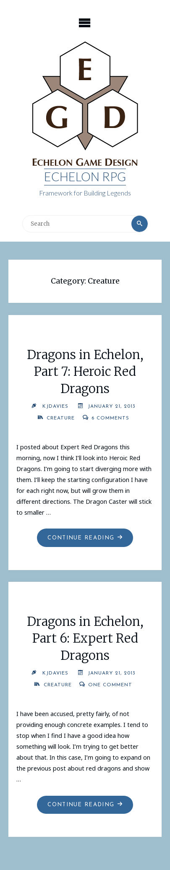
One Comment (110, 685)
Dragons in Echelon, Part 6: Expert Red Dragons (85, 638)
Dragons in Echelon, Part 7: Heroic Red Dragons (85, 371)
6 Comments (110, 418)
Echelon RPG (85, 176)
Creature (61, 418)
